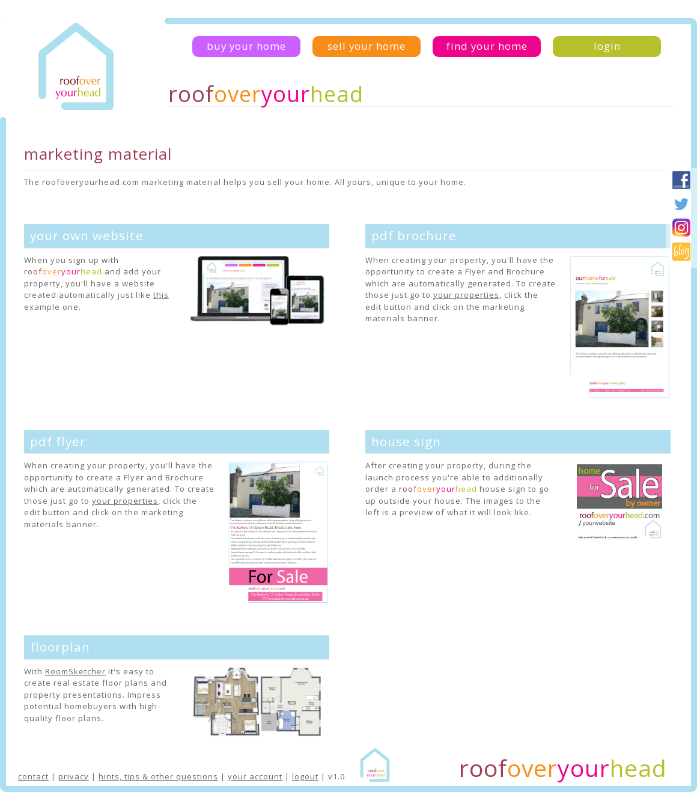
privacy (73, 776)
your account (255, 776)
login (607, 46)
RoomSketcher (75, 671)
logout (305, 776)
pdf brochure (414, 235)
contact (33, 776)
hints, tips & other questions (158, 776)
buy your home (246, 46)
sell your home (366, 46)
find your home (487, 46)
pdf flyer (58, 441)
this (161, 294)
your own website (87, 235)
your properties (466, 294)
